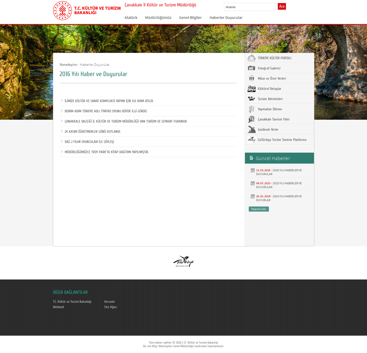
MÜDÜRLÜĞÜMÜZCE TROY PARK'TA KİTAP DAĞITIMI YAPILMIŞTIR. (105, 152)
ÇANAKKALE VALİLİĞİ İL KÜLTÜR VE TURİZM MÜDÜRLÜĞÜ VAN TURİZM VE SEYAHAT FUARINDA (124, 121)
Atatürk (131, 17)
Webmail (58, 307)
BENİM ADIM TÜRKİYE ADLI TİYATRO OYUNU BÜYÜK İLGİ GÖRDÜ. (104, 111)
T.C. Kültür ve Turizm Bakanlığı (72, 302)
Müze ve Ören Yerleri (266, 78)
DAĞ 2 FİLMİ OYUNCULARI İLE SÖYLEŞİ (87, 142)
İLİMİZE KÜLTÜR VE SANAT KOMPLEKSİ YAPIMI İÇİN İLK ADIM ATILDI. (107, 101)
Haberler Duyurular (226, 17)
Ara (281, 6)
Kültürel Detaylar (264, 88)
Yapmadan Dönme (264, 109)
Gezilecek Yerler (263, 129)
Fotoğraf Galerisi (263, 68)
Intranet (109, 302)
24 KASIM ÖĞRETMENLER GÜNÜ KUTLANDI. (91, 132)
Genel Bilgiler (190, 17)
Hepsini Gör (258, 209)
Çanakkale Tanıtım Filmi (268, 119)
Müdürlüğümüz (158, 17)
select (276, 7)
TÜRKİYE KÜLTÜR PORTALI (269, 58)
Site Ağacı (110, 307)
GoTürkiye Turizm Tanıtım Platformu (277, 139)
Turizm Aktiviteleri (265, 98)
